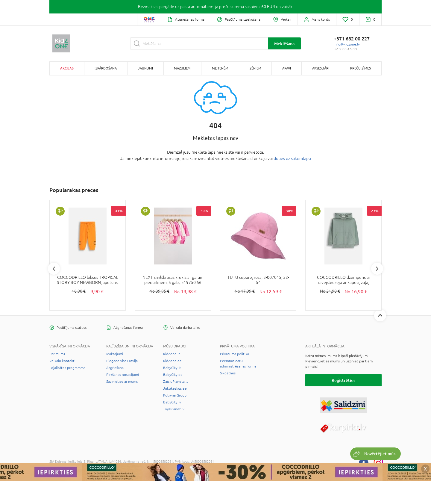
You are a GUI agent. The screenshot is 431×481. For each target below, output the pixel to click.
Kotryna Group (174, 395)
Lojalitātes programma (67, 368)
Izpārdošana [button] (106, 68)
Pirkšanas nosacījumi (122, 375)
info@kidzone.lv (347, 44)
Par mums (57, 354)
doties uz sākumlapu (292, 158)
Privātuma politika (234, 354)
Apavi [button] (286, 68)
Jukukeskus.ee (175, 388)
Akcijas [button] (67, 68)
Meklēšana (284, 43)
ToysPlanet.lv (173, 409)
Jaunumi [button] (145, 68)
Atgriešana (115, 368)
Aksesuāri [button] (320, 68)
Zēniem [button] (255, 68)
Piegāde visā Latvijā (122, 361)
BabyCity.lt (172, 368)
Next (377, 269)
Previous (54, 269)
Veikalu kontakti (62, 361)
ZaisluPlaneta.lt (175, 381)
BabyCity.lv (172, 402)
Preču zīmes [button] (360, 68)
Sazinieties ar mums (122, 381)
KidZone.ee (172, 361)
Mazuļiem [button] (182, 68)
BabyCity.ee (173, 375)
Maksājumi (114, 354)
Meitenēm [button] (220, 68)
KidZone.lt (171, 354)
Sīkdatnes (228, 373)
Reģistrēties (343, 380)
